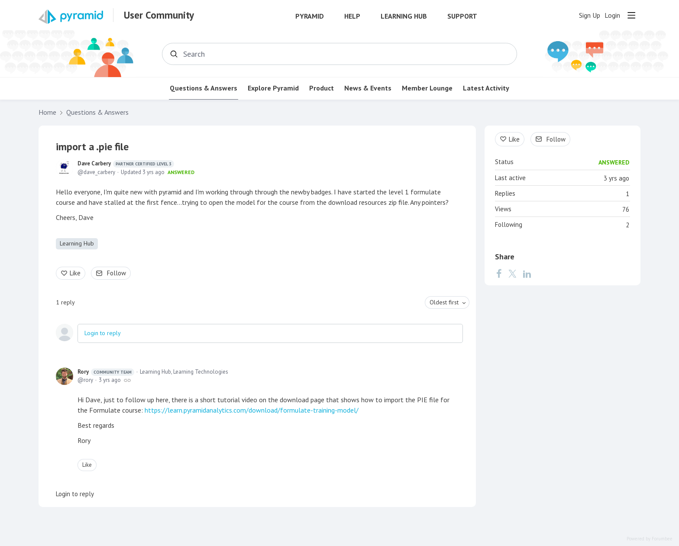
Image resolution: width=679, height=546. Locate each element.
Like (75, 273)
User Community (159, 15)
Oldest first (444, 302)
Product (321, 88)
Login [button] (612, 15)
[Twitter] (512, 273)
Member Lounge (427, 88)
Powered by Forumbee (650, 539)
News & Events (367, 88)
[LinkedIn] (527, 273)
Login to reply (102, 333)
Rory (106, 372)
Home (47, 112)
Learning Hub (404, 16)
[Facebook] (499, 273)
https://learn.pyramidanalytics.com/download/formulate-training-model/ (252, 410)
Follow (116, 273)
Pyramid (309, 16)
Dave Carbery (126, 164)
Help (352, 16)
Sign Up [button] (589, 15)
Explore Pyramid (273, 88)
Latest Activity (486, 88)
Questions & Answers (203, 88)
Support (462, 16)
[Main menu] (631, 15)
